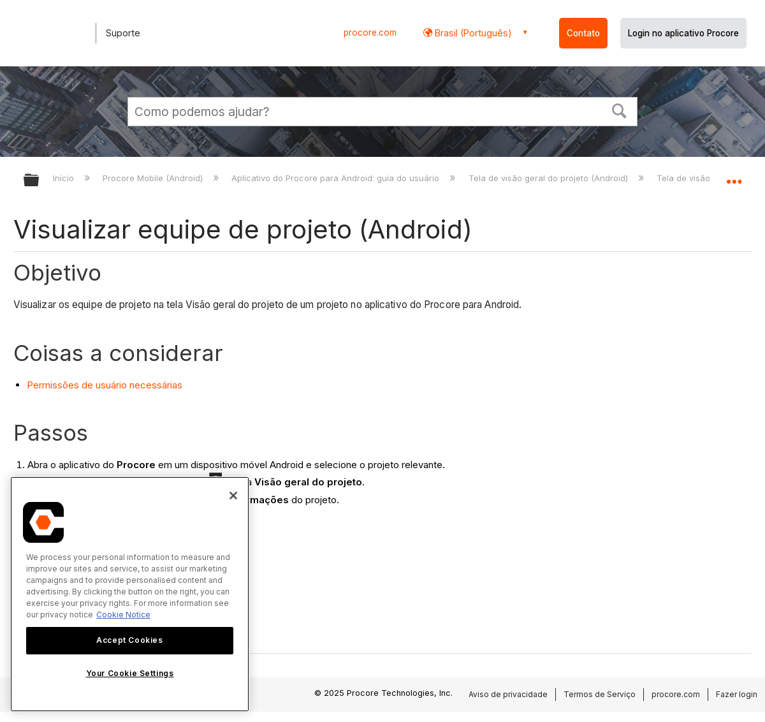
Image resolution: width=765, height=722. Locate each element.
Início (64, 178)
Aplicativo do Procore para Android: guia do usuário (336, 178)
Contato (583, 33)
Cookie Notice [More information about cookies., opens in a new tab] (123, 614)
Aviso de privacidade (508, 694)
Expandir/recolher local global (733, 176)
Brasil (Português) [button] (472, 32)
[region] (129, 594)
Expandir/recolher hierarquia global (39, 181)
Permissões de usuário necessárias (104, 385)
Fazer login (736, 694)
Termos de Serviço (600, 694)
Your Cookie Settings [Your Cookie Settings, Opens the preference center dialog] (130, 673)
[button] (620, 110)
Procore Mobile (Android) (154, 178)
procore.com (370, 32)
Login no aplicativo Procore (683, 33)
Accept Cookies (129, 640)
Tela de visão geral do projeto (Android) (549, 178)
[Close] (233, 496)
